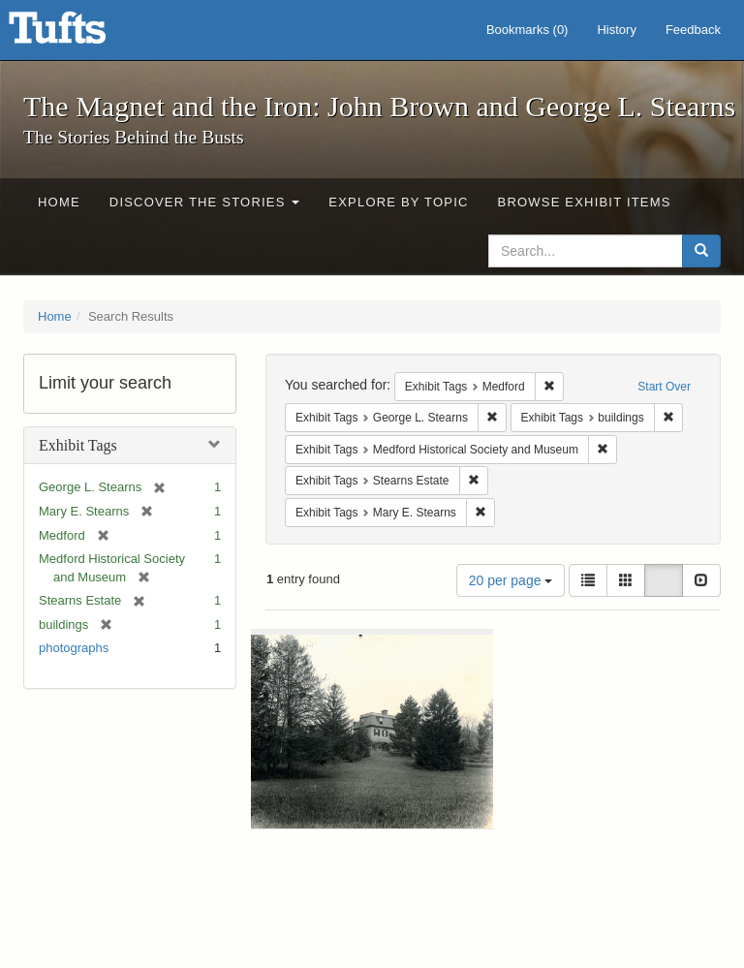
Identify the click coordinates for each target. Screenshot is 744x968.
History (616, 29)
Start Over (664, 386)
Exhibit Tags (78, 445)
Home (59, 202)
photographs (73, 647)
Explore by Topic (398, 202)
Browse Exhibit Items (584, 202)
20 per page (511, 580)
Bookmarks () (527, 29)
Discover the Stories (204, 202)
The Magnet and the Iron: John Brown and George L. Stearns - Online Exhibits (81, 34)
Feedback (693, 29)
